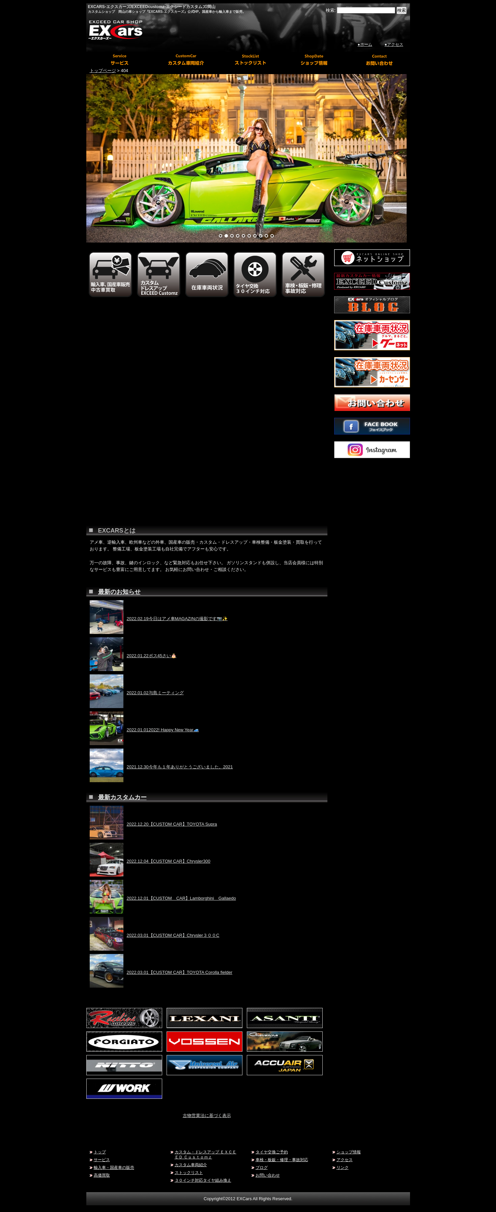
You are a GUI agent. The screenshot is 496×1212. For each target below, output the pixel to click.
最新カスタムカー (122, 797)
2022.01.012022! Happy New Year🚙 (163, 729)
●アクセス (394, 44)
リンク (343, 1167)
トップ (100, 1152)
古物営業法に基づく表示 (207, 1115)
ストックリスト (189, 1172)
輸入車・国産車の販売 (114, 1167)
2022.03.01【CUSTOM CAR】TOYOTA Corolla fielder (180, 972)
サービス (102, 1159)
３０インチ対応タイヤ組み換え (203, 1180)
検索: (331, 10)
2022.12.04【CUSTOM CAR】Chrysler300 (168, 861)
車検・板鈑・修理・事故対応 (282, 1159)
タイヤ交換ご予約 (272, 1152)
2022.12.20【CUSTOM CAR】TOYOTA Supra (172, 824)
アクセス (345, 1159)
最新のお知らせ (119, 591)
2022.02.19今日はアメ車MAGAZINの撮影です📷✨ (177, 618)
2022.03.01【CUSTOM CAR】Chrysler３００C (173, 935)
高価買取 (102, 1175)
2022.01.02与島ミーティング (155, 692)
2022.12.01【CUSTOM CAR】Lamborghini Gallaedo (181, 898)
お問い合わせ (268, 1175)
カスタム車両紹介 (191, 1164)
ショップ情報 (349, 1152)
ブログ (262, 1167)
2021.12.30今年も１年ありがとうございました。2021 (180, 766)
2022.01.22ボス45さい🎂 (152, 655)
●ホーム (365, 44)
